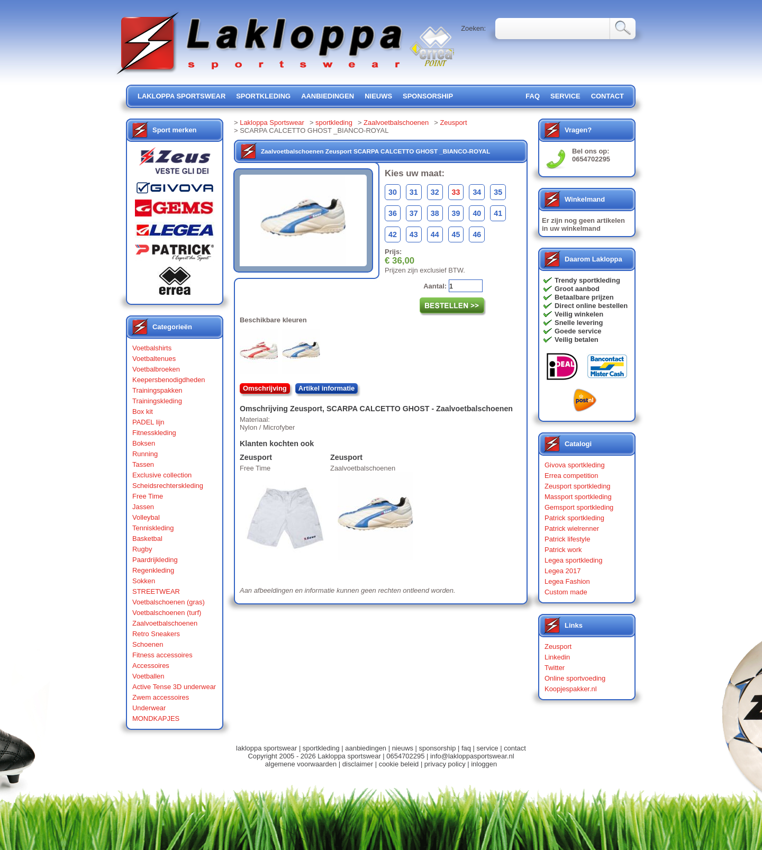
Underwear (149, 708)
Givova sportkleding (575, 465)
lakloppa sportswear (181, 96)
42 (392, 234)
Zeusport (453, 122)
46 (477, 234)
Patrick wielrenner (572, 528)
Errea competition (571, 476)
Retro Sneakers (156, 634)
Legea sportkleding (573, 560)
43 (414, 234)
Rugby (142, 549)
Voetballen (148, 676)
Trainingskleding (157, 401)
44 (435, 234)
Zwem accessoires (160, 697)
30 (392, 192)
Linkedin (557, 657)
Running (145, 454)
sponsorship (428, 96)
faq (466, 748)
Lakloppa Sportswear (272, 122)
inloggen (484, 764)
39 (456, 213)
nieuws (378, 96)
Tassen (143, 464)
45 (456, 234)
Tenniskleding (153, 528)
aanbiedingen (327, 96)
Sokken (143, 581)
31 (414, 192)
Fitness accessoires (162, 655)
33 (456, 192)
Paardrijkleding (155, 560)
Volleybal (146, 517)
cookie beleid (399, 764)
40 (477, 213)
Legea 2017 (562, 571)
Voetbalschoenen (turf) (166, 613)
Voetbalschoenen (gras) (168, 602)
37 (414, 213)
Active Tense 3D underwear (174, 687)
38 (435, 213)
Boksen (143, 443)
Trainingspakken (157, 390)
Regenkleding (153, 570)
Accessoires (150, 666)
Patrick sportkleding (574, 518)
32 (435, 192)
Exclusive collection (162, 475)
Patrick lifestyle (567, 539)
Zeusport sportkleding (578, 486)
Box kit (142, 411)
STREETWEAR (156, 591)
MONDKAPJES (155, 718)
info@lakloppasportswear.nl (472, 756)
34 (477, 192)
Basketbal (147, 538)
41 (498, 213)
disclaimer (357, 764)
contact (607, 96)
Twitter (555, 668)
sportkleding (263, 96)
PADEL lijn (148, 422)
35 (498, 192)
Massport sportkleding (578, 497)
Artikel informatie (326, 388)
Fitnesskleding (154, 433)
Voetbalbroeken (156, 369)
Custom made (566, 592)
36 (392, 213)
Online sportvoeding (575, 678)
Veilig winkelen (579, 314)
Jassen (143, 507)
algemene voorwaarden (301, 764)
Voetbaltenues (154, 359)
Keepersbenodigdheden (168, 380)
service (565, 96)
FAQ (532, 96)
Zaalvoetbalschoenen (164, 623)
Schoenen (147, 644)
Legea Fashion (567, 581)
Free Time (147, 496)
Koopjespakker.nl (571, 689)
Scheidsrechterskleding (167, 486)
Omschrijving (265, 388)
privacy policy (445, 764)
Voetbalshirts (151, 348)
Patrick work (563, 550)
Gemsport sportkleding (579, 507)
